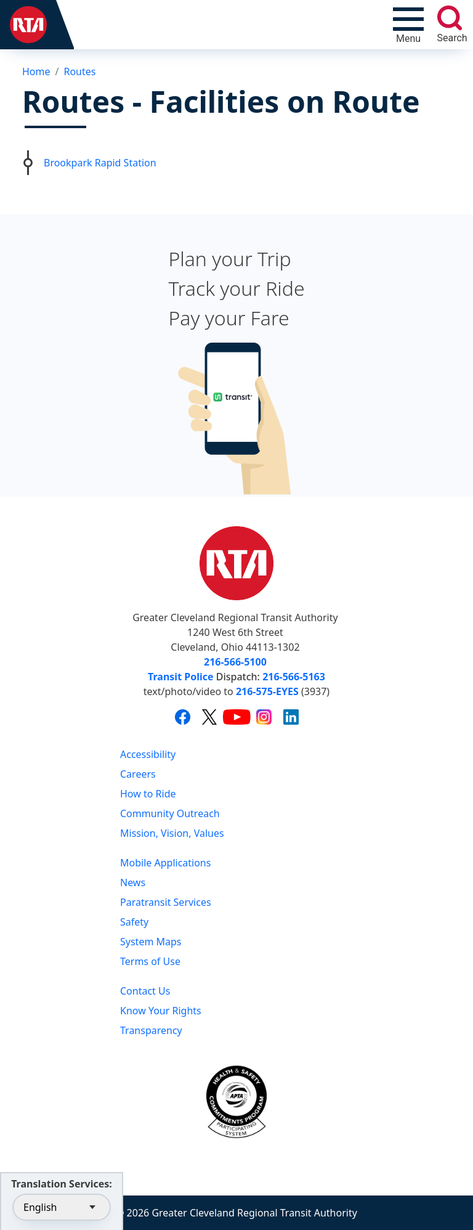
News (132, 882)
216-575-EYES (267, 691)
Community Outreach (170, 813)
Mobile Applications (165, 863)
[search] (449, 18)
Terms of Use (150, 961)
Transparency (151, 1030)
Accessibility (148, 754)
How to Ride (148, 793)
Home (36, 71)
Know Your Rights (160, 1010)
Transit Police (180, 676)
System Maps (151, 941)
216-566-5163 (293, 676)
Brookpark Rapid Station (100, 162)
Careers (138, 774)
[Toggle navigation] (408, 24)
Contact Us (145, 991)
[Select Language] (61, 1207)
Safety (134, 922)
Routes (79, 71)
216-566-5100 (235, 662)
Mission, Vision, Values (172, 833)
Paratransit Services (165, 902)
